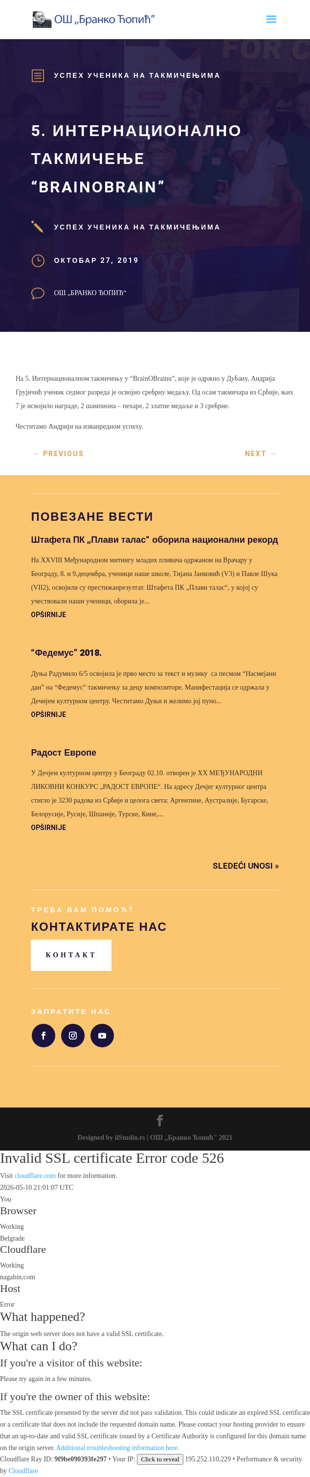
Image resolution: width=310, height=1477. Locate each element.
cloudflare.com (35, 1175)
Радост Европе (63, 753)
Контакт (71, 955)
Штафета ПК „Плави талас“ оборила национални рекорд (154, 540)
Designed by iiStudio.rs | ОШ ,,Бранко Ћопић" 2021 (155, 1137)
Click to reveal (160, 1459)
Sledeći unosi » (246, 866)
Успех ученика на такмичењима (137, 75)
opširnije (48, 615)
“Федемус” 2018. (66, 653)
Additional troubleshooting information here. (117, 1448)
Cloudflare (23, 1249)
